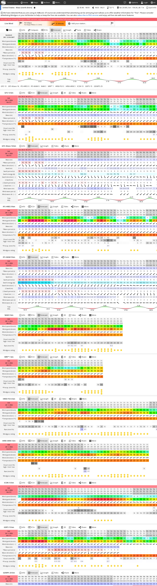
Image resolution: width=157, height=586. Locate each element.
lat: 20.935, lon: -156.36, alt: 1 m (130, 7)
